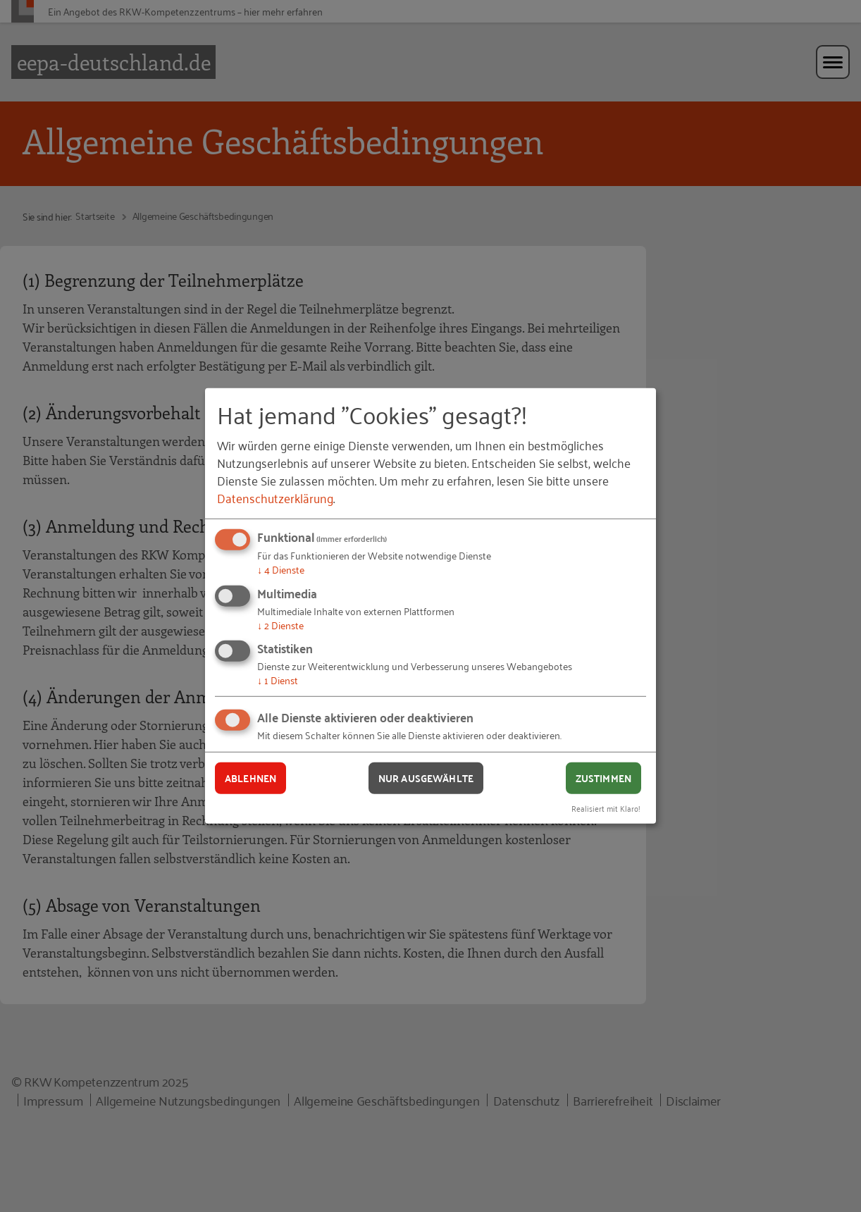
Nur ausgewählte (425, 778)
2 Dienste (280, 624)
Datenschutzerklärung (275, 497)
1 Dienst (277, 679)
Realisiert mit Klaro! (605, 807)
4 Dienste (280, 569)
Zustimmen (603, 778)
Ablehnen (250, 778)
